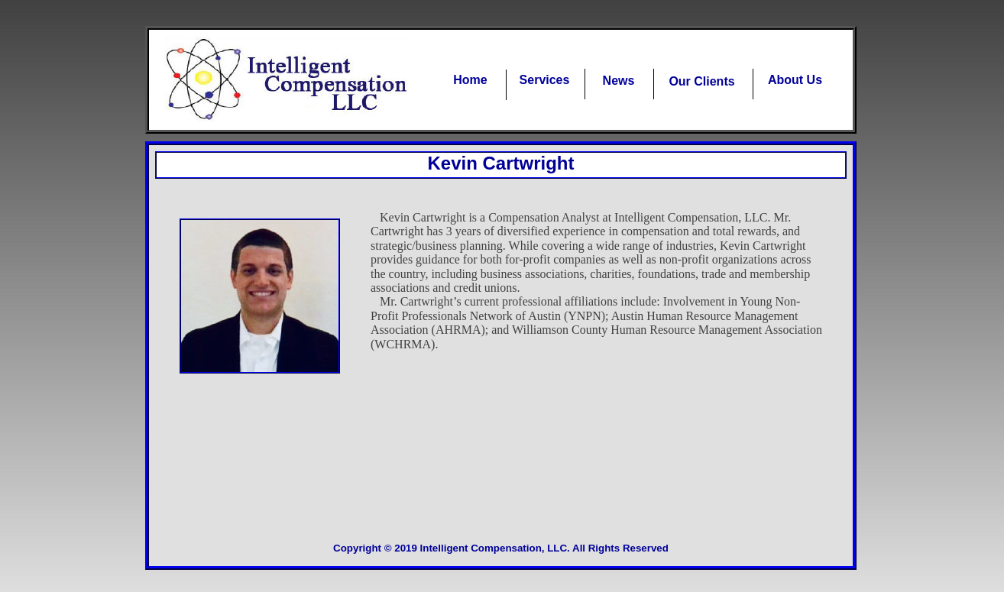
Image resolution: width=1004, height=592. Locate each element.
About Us (795, 79)
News (619, 80)
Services (545, 79)
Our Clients (701, 81)
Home (470, 79)
